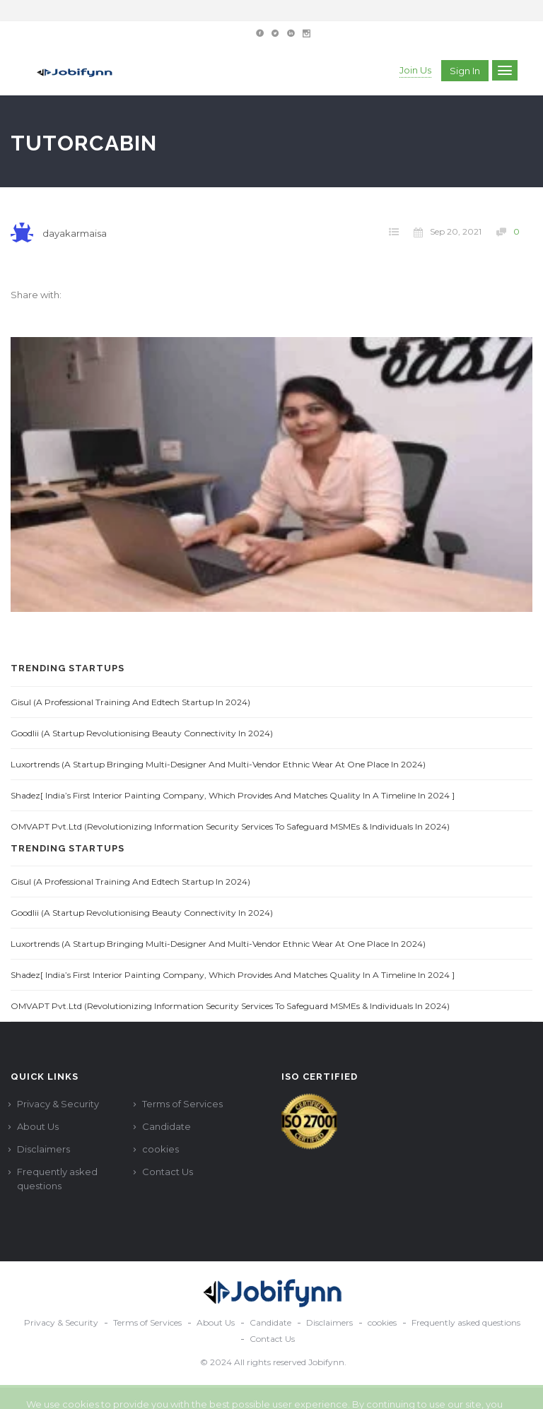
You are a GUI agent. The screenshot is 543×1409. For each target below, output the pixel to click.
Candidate (166, 1126)
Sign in (465, 70)
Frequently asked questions (57, 1178)
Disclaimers (43, 1149)
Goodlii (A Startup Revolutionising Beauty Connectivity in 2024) (142, 733)
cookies (160, 1149)
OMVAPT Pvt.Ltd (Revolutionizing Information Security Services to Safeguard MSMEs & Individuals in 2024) (230, 826)
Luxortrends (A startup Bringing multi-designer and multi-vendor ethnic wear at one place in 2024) (218, 764)
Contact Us (167, 1171)
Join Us (415, 70)
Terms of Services (182, 1103)
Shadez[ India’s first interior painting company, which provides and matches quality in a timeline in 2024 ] (233, 795)
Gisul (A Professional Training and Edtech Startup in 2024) (130, 702)
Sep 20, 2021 (447, 231)
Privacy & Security (58, 1103)
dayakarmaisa (74, 233)
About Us (38, 1126)
